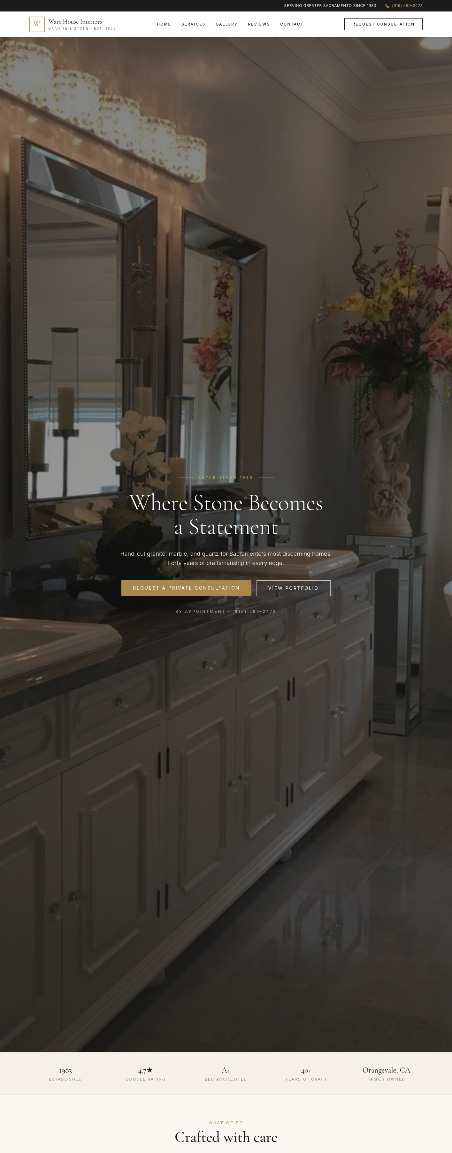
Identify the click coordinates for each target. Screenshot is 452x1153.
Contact (292, 24)
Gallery (227, 24)
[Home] (72, 24)
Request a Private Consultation (186, 588)
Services (193, 24)
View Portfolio (293, 588)
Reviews (259, 24)
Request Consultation (383, 24)
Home (164, 24)
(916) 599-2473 (404, 5)
